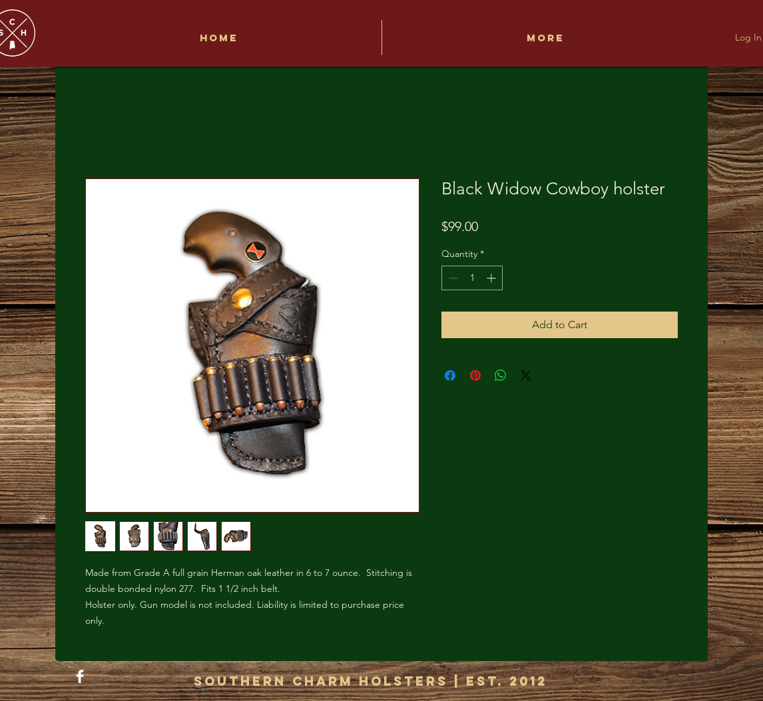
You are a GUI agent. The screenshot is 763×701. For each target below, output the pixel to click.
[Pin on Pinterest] (475, 375)
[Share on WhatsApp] (501, 375)
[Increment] (492, 278)
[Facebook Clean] (80, 676)
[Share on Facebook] (450, 375)
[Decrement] (451, 278)
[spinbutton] (472, 278)
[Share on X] (526, 375)
